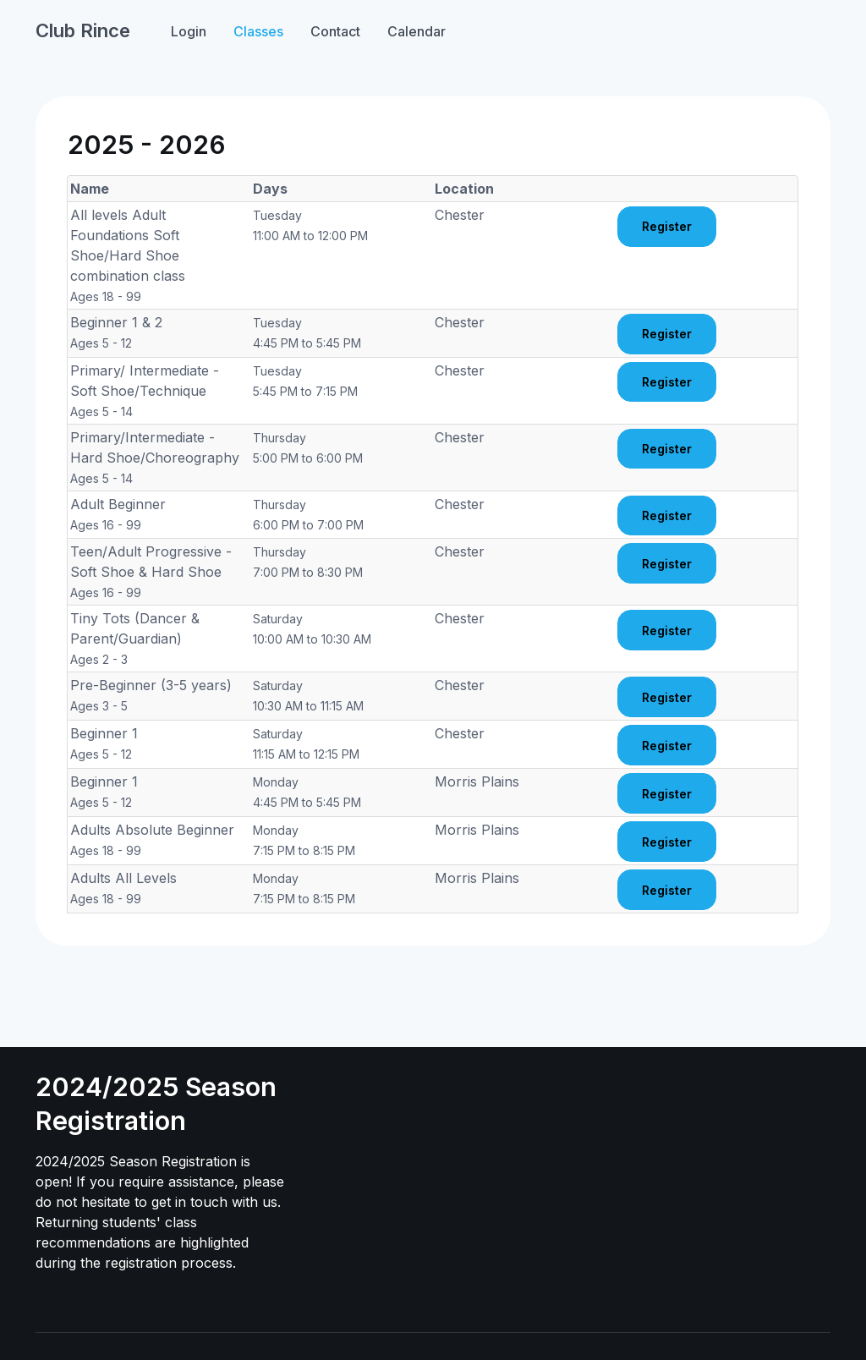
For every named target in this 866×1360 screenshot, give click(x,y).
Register (667, 226)
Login (188, 31)
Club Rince (83, 30)
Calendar (416, 31)
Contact (335, 31)
